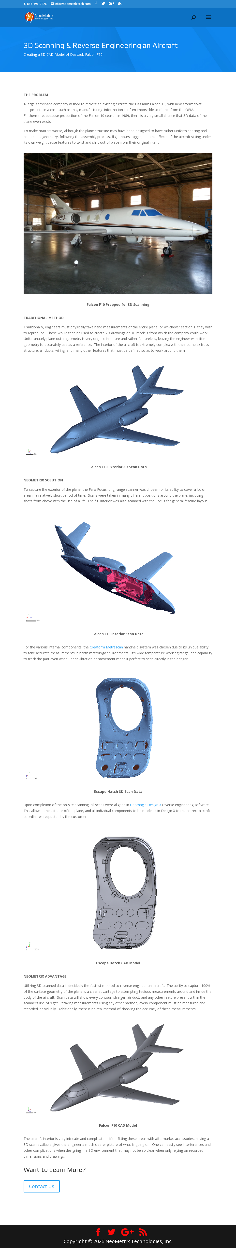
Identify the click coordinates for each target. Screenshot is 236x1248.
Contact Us (41, 1186)
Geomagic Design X (145, 804)
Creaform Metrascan (106, 647)
